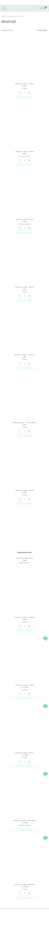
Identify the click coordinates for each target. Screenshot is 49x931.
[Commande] (42, 30)
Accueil (3, 16)
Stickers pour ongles (12, 16)
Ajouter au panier (24, 97)
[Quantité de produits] (24, 92)
